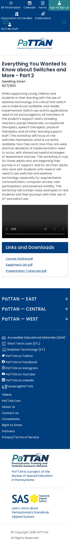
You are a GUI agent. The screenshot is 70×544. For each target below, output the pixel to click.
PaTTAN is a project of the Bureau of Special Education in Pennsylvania (32, 475)
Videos (7, 395)
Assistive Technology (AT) (23, 350)
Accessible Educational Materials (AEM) (34, 338)
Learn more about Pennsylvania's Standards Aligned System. (30, 512)
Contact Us (10, 413)
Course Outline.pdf (19, 259)
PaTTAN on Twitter (17, 356)
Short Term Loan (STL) (21, 344)
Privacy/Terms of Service (20, 437)
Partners (8, 431)
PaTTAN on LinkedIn (18, 380)
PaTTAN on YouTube (18, 374)
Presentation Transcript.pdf (26, 271)
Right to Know (12, 425)
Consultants (11, 419)
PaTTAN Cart (11, 401)
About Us (8, 407)
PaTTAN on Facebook (19, 362)
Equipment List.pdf (19, 265)
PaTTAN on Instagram (20, 368)
